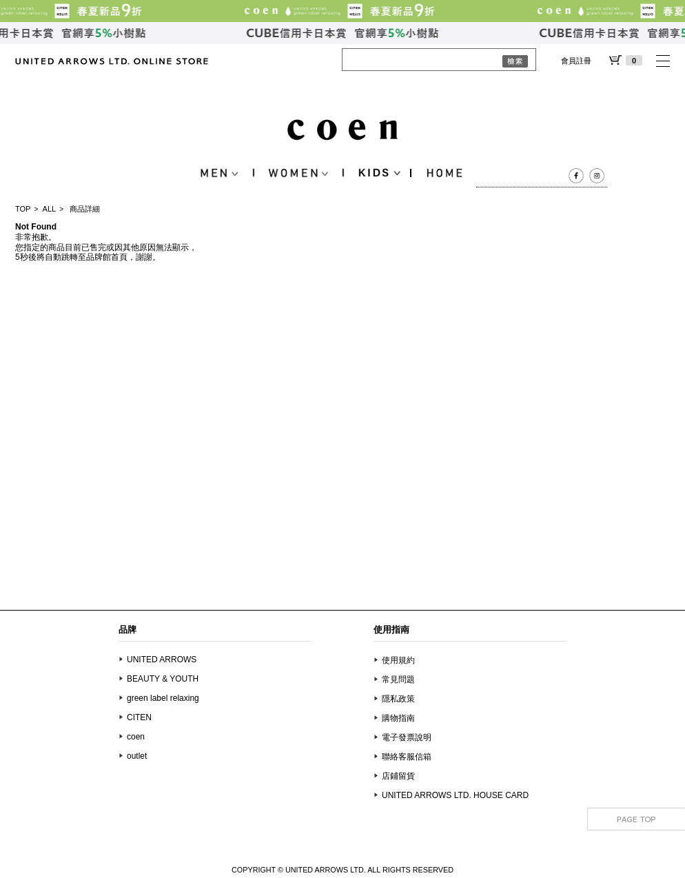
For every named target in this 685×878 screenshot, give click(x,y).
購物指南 (398, 718)
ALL (50, 209)
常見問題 (398, 679)
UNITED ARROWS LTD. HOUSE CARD (455, 795)
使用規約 (398, 660)
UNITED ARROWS (161, 659)
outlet (137, 756)
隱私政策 (398, 699)
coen (136, 737)
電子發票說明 (406, 737)
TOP (22, 209)
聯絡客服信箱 (406, 757)
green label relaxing (163, 698)
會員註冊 (576, 61)
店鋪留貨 (398, 776)
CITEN (139, 717)
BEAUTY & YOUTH (162, 679)
